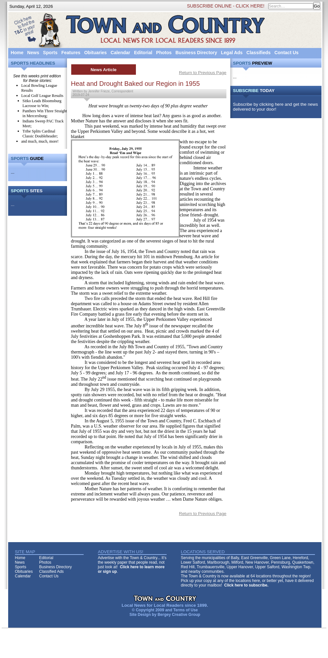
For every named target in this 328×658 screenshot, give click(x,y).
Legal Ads (231, 52)
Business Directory (196, 52)
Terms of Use (185, 610)
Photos (164, 52)
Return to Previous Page (202, 72)
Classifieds (258, 52)
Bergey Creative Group (178, 614)
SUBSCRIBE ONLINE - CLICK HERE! (225, 5)
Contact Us (286, 52)
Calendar (120, 52)
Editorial (143, 52)
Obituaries (95, 52)
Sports (50, 52)
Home (17, 52)
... (12, 172)
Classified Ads (51, 571)
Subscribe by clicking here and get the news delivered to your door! (275, 107)
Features (70, 52)
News (33, 52)
